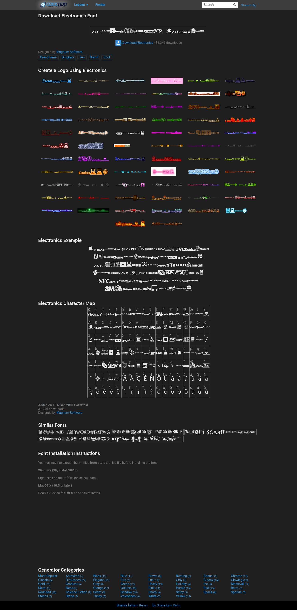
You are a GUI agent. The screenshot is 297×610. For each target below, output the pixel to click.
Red (209, 588)
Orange (101, 588)
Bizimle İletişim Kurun (132, 605)
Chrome (239, 576)
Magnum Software (69, 52)
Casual (210, 576)
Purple (183, 588)
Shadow (129, 592)
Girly (181, 580)
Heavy (155, 584)
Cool (106, 57)
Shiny (182, 592)
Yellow (183, 596)
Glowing (239, 580)
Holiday (183, 584)
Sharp (154, 592)
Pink (154, 588)
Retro (237, 588)
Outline (128, 588)
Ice (208, 584)
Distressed (76, 580)
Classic (45, 580)
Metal (44, 588)
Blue (127, 576)
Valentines (130, 596)
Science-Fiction (78, 592)
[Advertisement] (19, 73)
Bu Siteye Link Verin (166, 605)
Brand (94, 57)
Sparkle (238, 592)
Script (99, 592)
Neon (71, 588)
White (154, 596)
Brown (154, 576)
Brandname (48, 57)
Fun (82, 57)
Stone (72, 596)
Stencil (45, 596)
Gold (44, 584)
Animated (74, 576)
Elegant (101, 580)
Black (100, 576)
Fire (125, 580)
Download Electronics (134, 43)
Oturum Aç (248, 5)
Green (128, 584)
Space (210, 592)
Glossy (211, 580)
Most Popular (47, 576)
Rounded (47, 592)
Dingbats (68, 57)
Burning (183, 576)
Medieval (240, 584)
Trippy (99, 596)
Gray (98, 584)
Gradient (74, 584)
